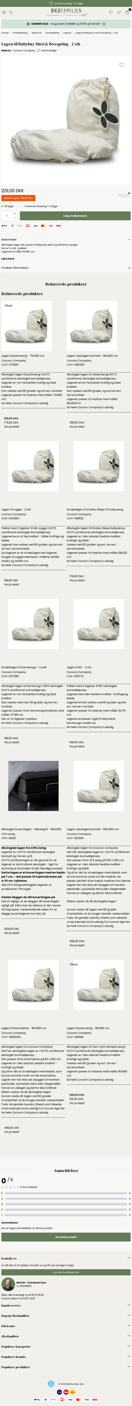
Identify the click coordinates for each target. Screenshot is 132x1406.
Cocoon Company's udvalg (30, 403)
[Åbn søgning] (11, 12)
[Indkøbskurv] (127, 12)
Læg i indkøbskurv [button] (75, 216)
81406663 (25, 1286)
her (127, 922)
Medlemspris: (18, 198)
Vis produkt (11, 427)
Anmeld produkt (66, 1237)
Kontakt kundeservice (66, 1272)
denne (126, 881)
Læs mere (7, 258)
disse (120, 918)
